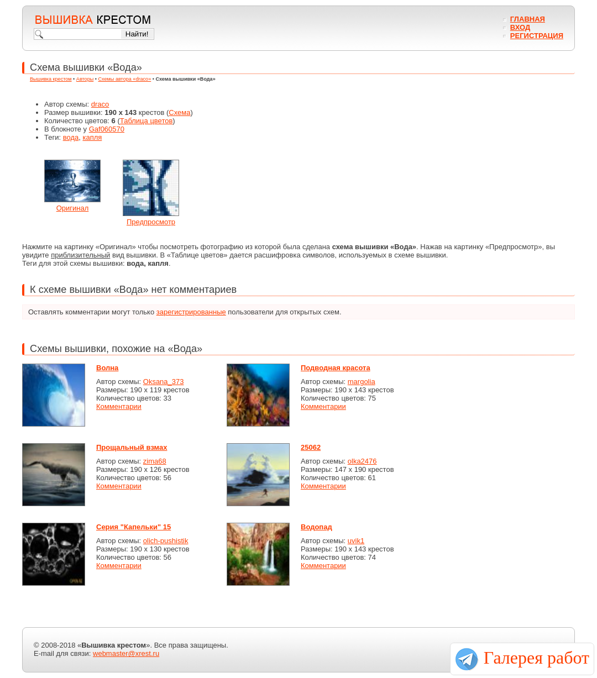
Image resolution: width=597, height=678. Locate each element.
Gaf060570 (106, 129)
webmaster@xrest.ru (126, 653)
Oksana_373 (163, 381)
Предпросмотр (151, 222)
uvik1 (356, 541)
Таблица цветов (146, 121)
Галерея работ (536, 658)
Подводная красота (335, 368)
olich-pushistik (165, 541)
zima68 (154, 461)
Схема (179, 112)
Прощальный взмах (131, 447)
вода (71, 137)
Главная (527, 19)
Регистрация (536, 35)
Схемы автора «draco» (124, 79)
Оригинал (72, 208)
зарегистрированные (191, 312)
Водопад (316, 527)
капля (92, 137)
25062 (311, 447)
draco (100, 104)
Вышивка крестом (51, 79)
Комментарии (119, 406)
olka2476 (362, 461)
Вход (520, 27)
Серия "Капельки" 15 (133, 527)
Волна (107, 368)
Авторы (84, 79)
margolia (361, 381)
